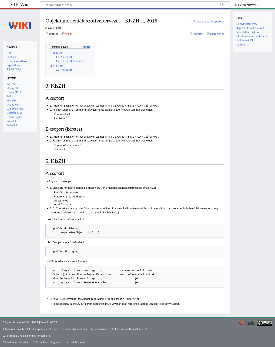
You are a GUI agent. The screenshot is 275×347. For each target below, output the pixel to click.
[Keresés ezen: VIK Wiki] (135, 4)
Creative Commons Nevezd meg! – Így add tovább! (79, 329)
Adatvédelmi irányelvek (16, 342)
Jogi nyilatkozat (60, 342)
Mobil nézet (78, 342)
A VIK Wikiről (40, 342)
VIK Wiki (20, 4)
